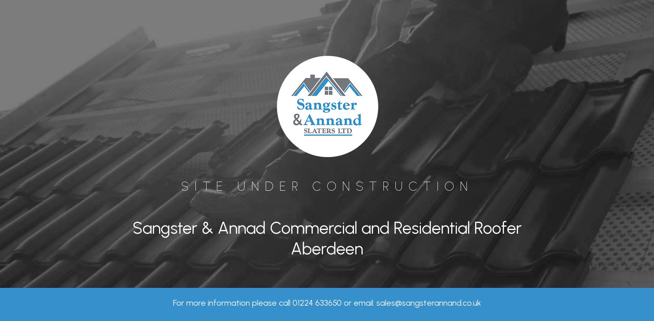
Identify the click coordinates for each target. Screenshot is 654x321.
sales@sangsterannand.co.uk (428, 303)
